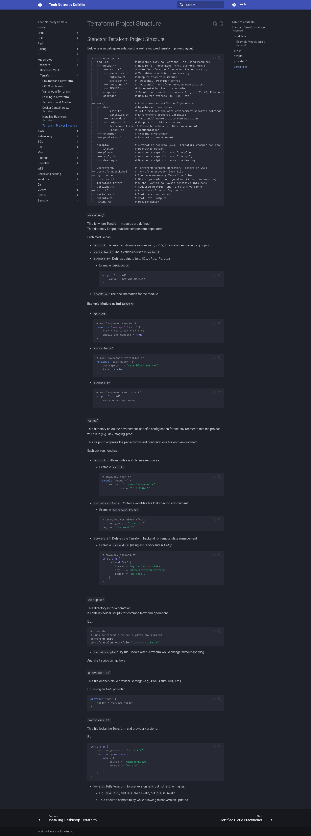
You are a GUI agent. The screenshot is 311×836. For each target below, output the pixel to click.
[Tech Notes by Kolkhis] (40, 5)
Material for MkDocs (61, 831)
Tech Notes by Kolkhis (52, 22)
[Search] (200, 4)
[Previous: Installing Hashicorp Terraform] (68, 819)
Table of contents (243, 22)
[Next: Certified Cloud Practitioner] (245, 819)
